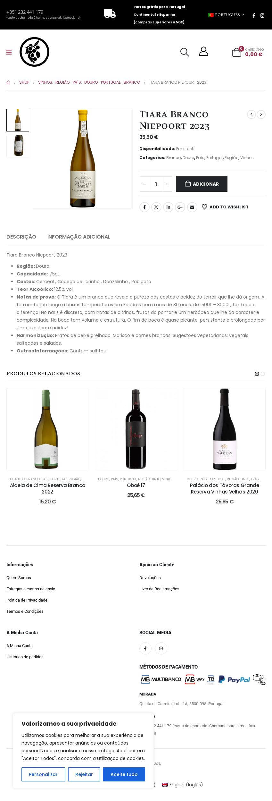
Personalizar (43, 774)
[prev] (251, 114)
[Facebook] (254, 15)
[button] (184, 52)
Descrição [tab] (21, 236)
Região (231, 157)
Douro (188, 157)
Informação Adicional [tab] (79, 236)
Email (192, 207)
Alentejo (17, 479)
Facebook (144, 207)
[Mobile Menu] (9, 52)
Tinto (156, 479)
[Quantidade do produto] (156, 184)
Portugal (214, 157)
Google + (180, 207)
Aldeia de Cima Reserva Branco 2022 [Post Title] (47, 488)
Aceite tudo (124, 774)
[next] (261, 114)
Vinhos (247, 157)
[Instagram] (262, 15)
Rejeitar (84, 774)
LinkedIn (168, 207)
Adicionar (205, 184)
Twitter (156, 207)
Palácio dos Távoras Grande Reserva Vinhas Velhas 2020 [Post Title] (224, 488)
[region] (83, 750)
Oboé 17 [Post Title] (136, 485)
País (200, 157)
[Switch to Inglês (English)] (183, 784)
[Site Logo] (34, 52)
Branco (173, 157)
